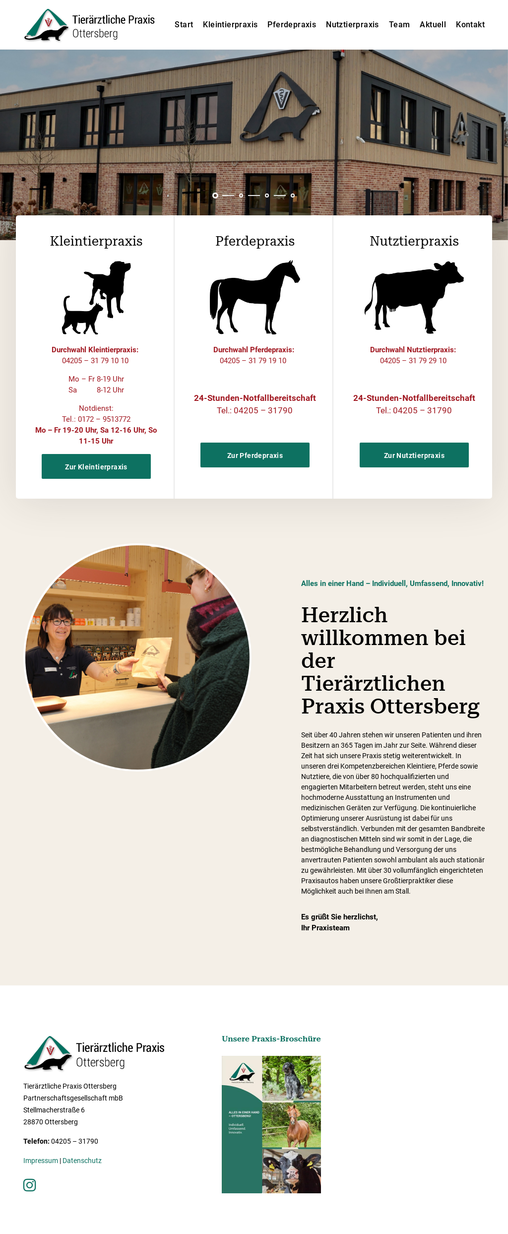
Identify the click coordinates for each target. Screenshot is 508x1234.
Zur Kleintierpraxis (96, 467)
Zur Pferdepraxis (255, 455)
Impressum (40, 1161)
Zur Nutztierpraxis (414, 455)
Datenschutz (82, 1161)
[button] (215, 195)
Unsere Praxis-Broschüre (271, 1038)
